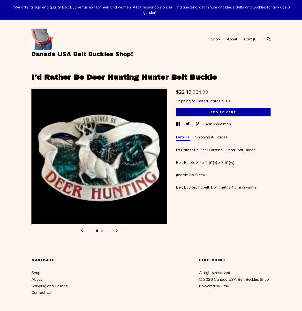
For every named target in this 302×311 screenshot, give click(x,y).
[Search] (269, 39)
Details (183, 137)
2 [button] (102, 230)
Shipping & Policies (211, 137)
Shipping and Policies (49, 285)
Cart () (251, 39)
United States (208, 101)
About (232, 39)
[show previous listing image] (82, 231)
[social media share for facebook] (178, 123)
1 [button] (97, 230)
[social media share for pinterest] (198, 123)
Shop (215, 39)
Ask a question (218, 123)
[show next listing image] (117, 231)
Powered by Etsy (214, 285)
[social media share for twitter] (188, 123)
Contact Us (41, 292)
